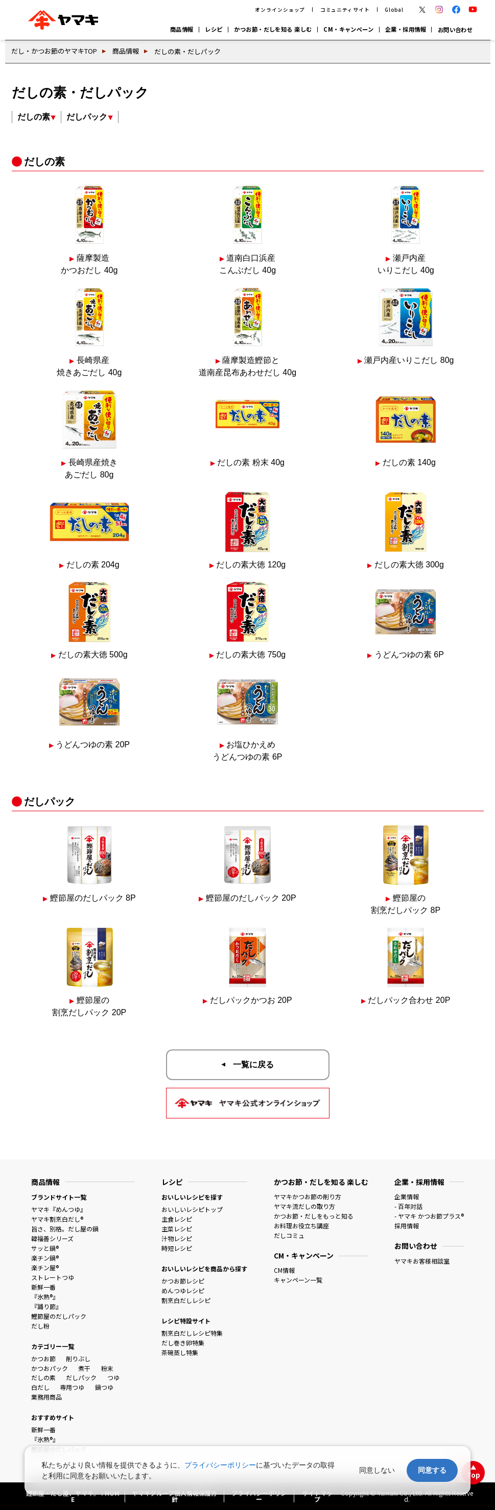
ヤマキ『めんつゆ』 (58, 1209)
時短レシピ (176, 1248)
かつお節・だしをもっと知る (313, 1215)
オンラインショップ (280, 9)
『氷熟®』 (45, 1296)
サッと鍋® (45, 1248)
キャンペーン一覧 (298, 1279)
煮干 (84, 1368)
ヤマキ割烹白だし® (57, 1219)
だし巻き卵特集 (182, 1342)
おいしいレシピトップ (192, 1209)
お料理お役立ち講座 (301, 1225)
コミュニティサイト (345, 9)
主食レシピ (176, 1219)
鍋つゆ (104, 1387)
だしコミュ (289, 1235)
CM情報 (284, 1270)
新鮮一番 (43, 1287)
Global (394, 9)
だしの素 (43, 1377)
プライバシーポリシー (220, 1465)
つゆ (113, 1377)
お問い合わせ (455, 30)
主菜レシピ (176, 1228)
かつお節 (43, 1358)
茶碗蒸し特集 (179, 1352)
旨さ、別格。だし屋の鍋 (65, 1228)
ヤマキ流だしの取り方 (304, 1206)
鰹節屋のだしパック (58, 1316)
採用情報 (406, 1225)
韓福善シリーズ (52, 1238)
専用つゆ (72, 1387)
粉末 (107, 1368)
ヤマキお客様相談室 (422, 1260)
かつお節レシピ (182, 1280)
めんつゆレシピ (182, 1290)
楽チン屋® (45, 1267)
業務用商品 (46, 1396)
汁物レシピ (176, 1238)
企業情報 (406, 1196)
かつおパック (49, 1368)
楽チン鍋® (45, 1257)
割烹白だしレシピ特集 (192, 1333)
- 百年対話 (408, 1206)
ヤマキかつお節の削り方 (307, 1196)
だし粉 (40, 1325)
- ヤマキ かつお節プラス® (429, 1215)
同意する (432, 1470)
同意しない (377, 1470)
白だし (40, 1387)
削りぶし (78, 1358)
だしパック (81, 1377)
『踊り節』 (46, 1306)
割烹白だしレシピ (185, 1300)
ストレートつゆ (52, 1277)
